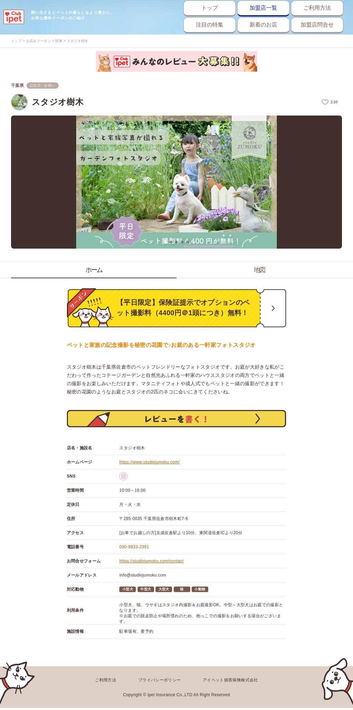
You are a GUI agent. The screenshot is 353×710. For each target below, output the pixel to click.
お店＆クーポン (38, 41)
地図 (259, 270)
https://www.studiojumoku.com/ (149, 465)
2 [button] (171, 242)
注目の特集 (179, 24)
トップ (179, 7)
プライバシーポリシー (159, 683)
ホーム (94, 270)
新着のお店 (244, 24)
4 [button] (182, 242)
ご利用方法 (310, 7)
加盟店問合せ (310, 24)
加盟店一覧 (244, 7)
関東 (58, 41)
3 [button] (176, 242)
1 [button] (165, 242)
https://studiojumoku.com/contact (151, 564)
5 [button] (187, 242)
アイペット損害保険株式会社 (230, 683)
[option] (176, 182)
